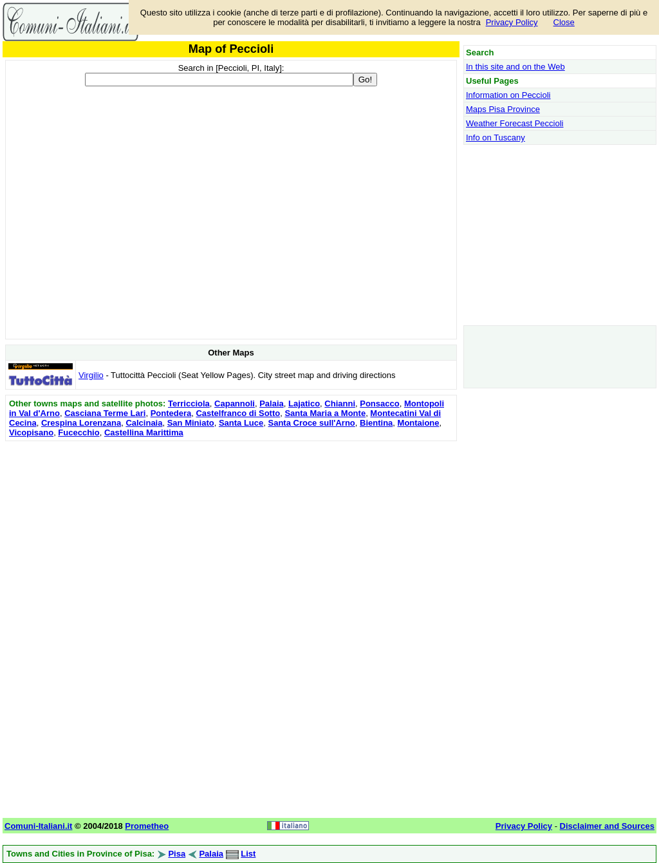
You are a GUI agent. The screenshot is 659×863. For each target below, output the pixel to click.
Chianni (339, 403)
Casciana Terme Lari (104, 413)
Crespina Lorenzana (81, 423)
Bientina (376, 423)
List (248, 853)
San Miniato (190, 423)
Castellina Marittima (143, 432)
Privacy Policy (512, 22)
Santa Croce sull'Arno (311, 423)
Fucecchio (78, 432)
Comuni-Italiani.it (38, 826)
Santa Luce (241, 423)
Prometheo (147, 826)
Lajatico (304, 403)
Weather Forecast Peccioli (515, 123)
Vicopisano (31, 432)
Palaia (271, 403)
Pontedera (171, 413)
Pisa (176, 853)
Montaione (419, 423)
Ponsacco (379, 403)
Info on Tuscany (495, 137)
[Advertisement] (231, 534)
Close (564, 22)
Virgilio (91, 375)
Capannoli (234, 403)
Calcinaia (143, 423)
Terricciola (189, 403)
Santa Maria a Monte (325, 413)
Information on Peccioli (508, 95)
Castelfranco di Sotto (238, 413)
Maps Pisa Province (503, 109)
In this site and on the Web (515, 66)
